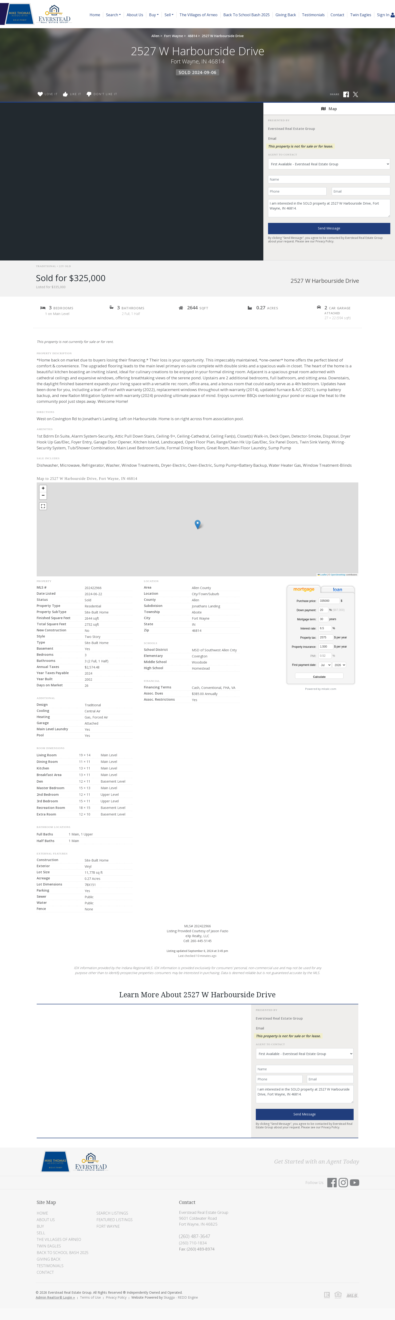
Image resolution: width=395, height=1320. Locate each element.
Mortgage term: (306, 619)
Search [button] (112, 14)
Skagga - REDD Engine (181, 1297)
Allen (155, 36)
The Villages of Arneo (198, 14)
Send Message (329, 228)
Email (272, 138)
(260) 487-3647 (194, 1236)
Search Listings (112, 1213)
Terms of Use (90, 1297)
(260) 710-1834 (193, 1243)
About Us (135, 14)
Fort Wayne (173, 36)
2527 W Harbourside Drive (223, 36)
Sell (41, 1232)
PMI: (313, 656)
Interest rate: (308, 628)
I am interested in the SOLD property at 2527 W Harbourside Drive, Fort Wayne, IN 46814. (329, 208)
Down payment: (306, 610)
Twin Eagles (360, 14)
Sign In (386, 15)
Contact (337, 14)
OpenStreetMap (338, 575)
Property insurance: (304, 646)
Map (329, 108)
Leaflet (322, 575)
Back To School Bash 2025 (246, 14)
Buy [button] (152, 14)
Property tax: (308, 637)
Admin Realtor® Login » (55, 1297)
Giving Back (286, 14)
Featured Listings (114, 1219)
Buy (40, 1226)
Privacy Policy (324, 241)
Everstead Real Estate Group (291, 128)
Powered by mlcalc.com (320, 689)
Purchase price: (306, 601)
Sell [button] (168, 14)
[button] (198, 524)
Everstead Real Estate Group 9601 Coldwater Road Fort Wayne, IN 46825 (203, 1218)
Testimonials (313, 14)
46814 (192, 36)
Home (95, 14)
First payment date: (304, 665)
